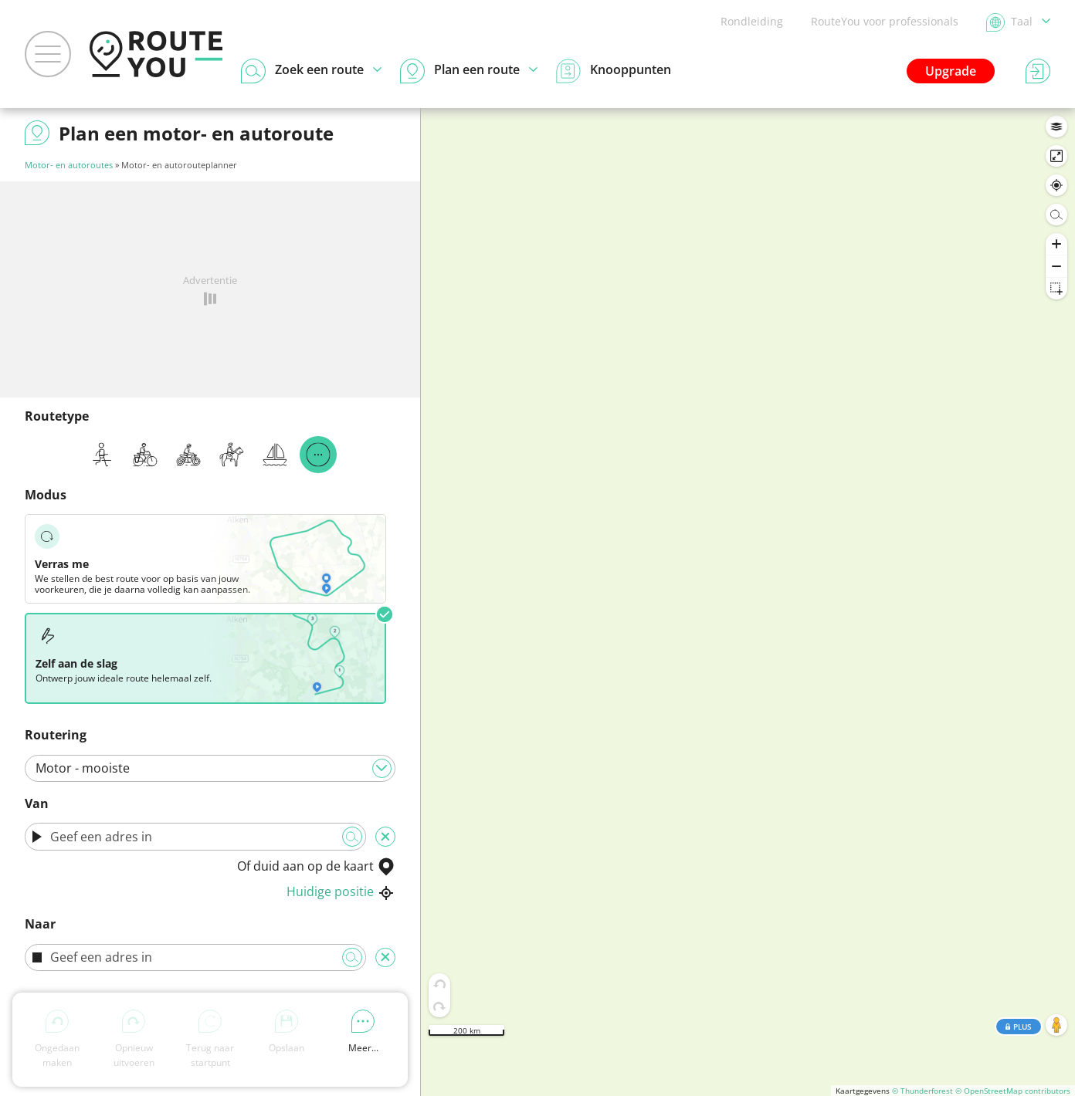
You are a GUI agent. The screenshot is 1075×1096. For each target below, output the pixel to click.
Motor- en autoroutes (69, 165)
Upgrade (950, 71)
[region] (748, 602)
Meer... (363, 1032)
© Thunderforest (922, 1090)
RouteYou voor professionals (884, 21)
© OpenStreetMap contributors (1012, 1090)
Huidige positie (341, 891)
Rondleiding (752, 21)
